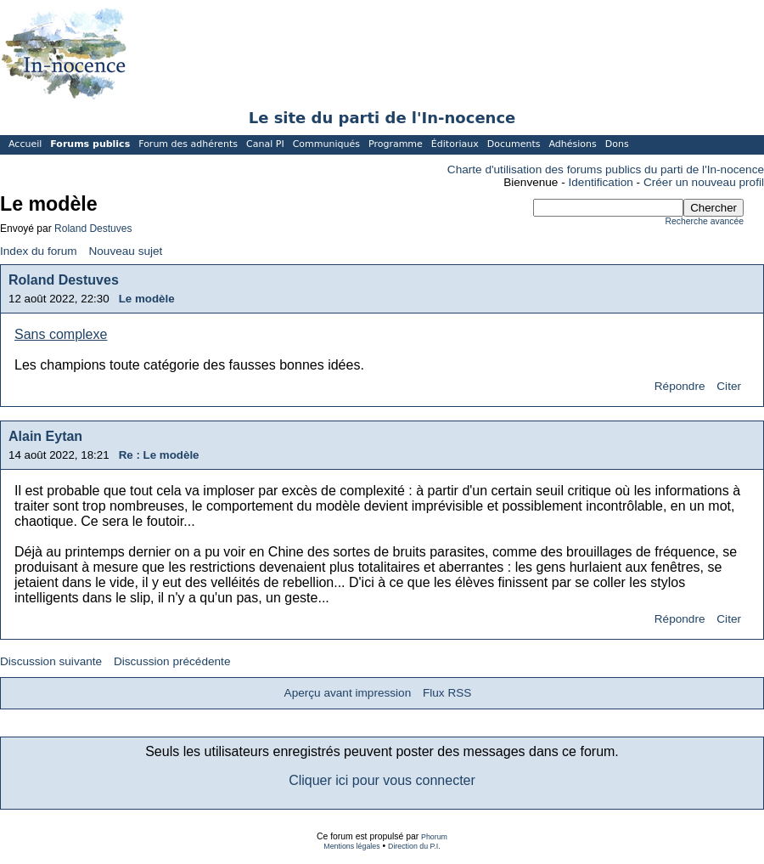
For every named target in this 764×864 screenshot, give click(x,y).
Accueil (25, 144)
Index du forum (38, 251)
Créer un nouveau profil (703, 182)
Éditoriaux (455, 144)
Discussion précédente (172, 661)
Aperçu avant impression (348, 692)
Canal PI (265, 144)
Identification (601, 182)
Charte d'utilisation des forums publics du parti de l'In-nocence (605, 169)
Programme (395, 144)
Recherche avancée (705, 221)
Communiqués (326, 144)
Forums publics (90, 144)
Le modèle (147, 298)
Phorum (434, 837)
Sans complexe (60, 334)
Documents (514, 144)
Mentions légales (351, 846)
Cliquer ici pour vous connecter (382, 780)
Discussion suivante (51, 661)
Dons (617, 144)
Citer (728, 386)
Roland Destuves (93, 228)
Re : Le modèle (159, 455)
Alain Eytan (45, 436)
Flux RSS (447, 692)
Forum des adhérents (188, 144)
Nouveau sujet (125, 251)
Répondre (679, 386)
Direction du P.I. (414, 846)
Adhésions (572, 144)
